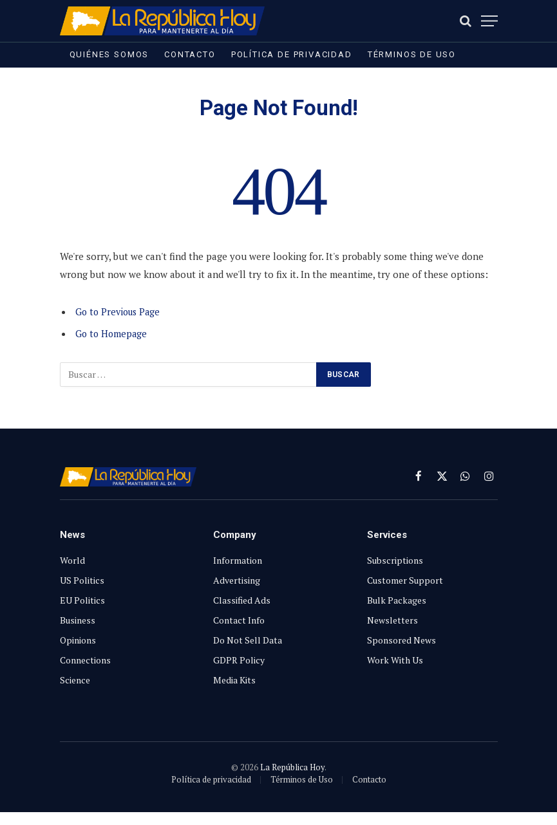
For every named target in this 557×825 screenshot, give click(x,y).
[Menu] (489, 20)
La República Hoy (292, 767)
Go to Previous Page (120, 311)
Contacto (190, 54)
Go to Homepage (112, 333)
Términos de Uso (412, 54)
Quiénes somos (109, 54)
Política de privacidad (291, 54)
